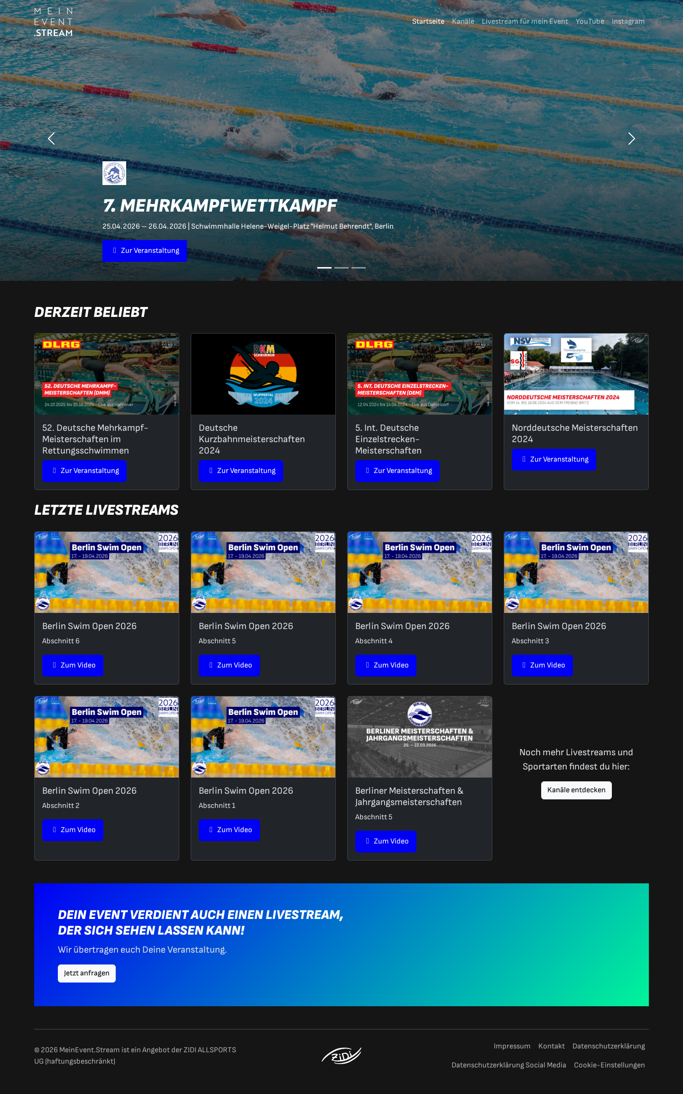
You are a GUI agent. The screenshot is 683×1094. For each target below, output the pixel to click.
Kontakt (551, 1046)
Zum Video (73, 665)
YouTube (590, 21)
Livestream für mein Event (525, 21)
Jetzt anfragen (87, 973)
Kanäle (463, 21)
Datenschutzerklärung (608, 1046)
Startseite (428, 21)
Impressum (512, 1046)
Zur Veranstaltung (144, 250)
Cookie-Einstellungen (609, 1065)
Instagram (628, 21)
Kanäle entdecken (576, 790)
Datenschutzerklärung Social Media (509, 1065)
